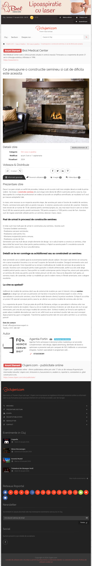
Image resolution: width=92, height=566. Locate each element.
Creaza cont (81, 17)
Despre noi (26, 37)
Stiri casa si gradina (28, 152)
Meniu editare (65, 17)
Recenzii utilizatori (36, 177)
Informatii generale (13, 177)
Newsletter (9, 421)
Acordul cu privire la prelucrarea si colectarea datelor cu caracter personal (51, 560)
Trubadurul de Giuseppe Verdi (22, 468)
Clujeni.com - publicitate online (42, 365)
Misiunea (8, 406)
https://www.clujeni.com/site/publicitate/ (19, 377)
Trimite (83, 522)
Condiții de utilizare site (14, 560)
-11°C (36, 17)
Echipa (7, 413)
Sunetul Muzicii (16, 459)
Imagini (56, 177)
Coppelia (14, 439)
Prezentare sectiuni (13, 409)
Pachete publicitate (12, 417)
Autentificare (81, 21)
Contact (8, 424)
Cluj (5, 37)
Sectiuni (14, 37)
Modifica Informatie (79, 147)
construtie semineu (26, 192)
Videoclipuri (73, 177)
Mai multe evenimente (79, 478)
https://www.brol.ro (10, 60)
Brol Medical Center (35, 50)
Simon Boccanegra (18, 449)
